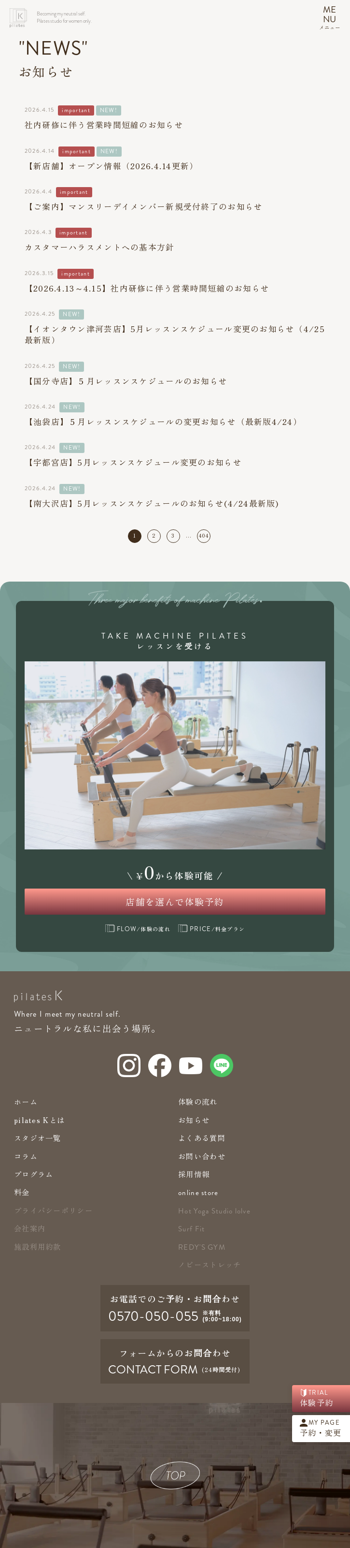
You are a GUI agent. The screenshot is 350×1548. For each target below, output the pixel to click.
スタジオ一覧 (37, 1137)
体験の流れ (197, 1101)
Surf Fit (191, 1229)
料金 (22, 1191)
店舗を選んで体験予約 (175, 901)
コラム (26, 1156)
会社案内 (29, 1228)
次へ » (219, 536)
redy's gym (201, 1247)
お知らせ (194, 1119)
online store (198, 1192)
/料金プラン (211, 928)
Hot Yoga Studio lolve (214, 1211)
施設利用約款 (37, 1246)
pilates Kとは (39, 1119)
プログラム (33, 1173)
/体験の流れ (137, 928)
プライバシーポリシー (53, 1210)
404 (204, 535)
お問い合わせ (201, 1156)
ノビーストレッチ (209, 1264)
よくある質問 (201, 1137)
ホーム (26, 1101)
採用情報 (194, 1173)
